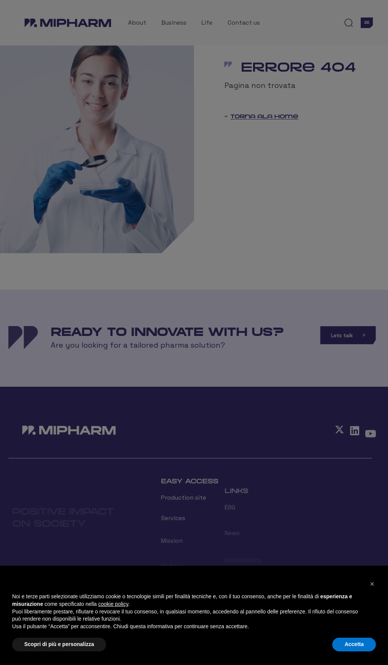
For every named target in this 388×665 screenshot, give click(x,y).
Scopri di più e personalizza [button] (59, 644)
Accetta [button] (354, 644)
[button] (372, 584)
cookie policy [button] (113, 604)
